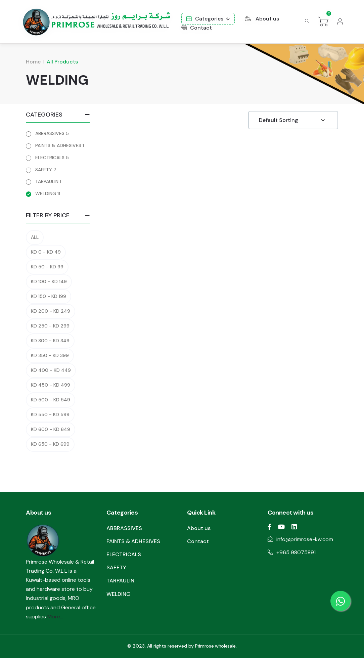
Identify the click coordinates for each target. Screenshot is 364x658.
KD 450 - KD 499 (50, 385)
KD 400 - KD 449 (51, 370)
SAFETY (45, 170)
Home (33, 61)
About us (262, 18)
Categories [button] (204, 18)
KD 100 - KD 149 (49, 281)
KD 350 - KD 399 (50, 355)
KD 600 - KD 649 (50, 429)
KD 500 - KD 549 (50, 400)
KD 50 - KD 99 (47, 267)
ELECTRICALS (52, 158)
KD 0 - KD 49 (46, 252)
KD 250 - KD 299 (50, 326)
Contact (196, 28)
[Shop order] (293, 120)
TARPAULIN (48, 181)
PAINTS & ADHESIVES (59, 145)
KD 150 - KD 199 (48, 296)
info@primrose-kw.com (304, 539)
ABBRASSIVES (52, 133)
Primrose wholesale (215, 646)
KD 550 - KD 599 (50, 414)
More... (55, 616)
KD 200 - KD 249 (50, 311)
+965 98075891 (296, 552)
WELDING (47, 193)
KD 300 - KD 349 (50, 341)
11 (58, 193)
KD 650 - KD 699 (50, 444)
